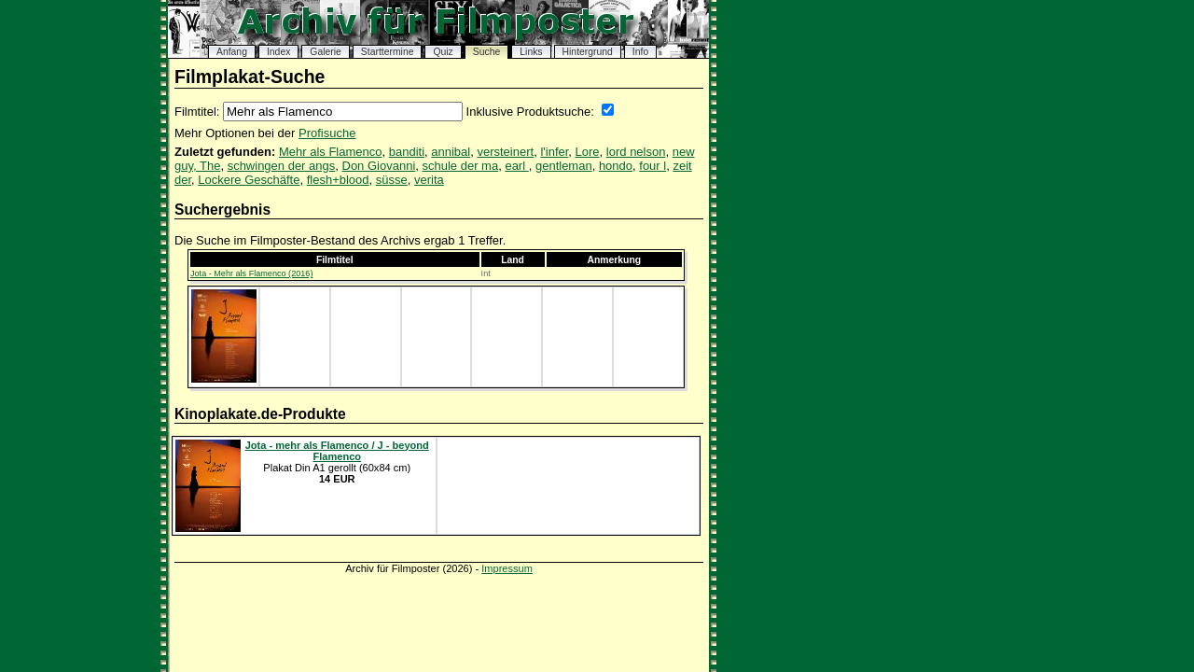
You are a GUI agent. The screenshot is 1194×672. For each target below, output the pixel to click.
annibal (450, 152)
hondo (615, 166)
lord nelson (636, 152)
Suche (486, 52)
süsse (392, 180)
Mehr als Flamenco (330, 152)
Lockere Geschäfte (248, 180)
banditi (406, 152)
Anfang (231, 52)
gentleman (563, 166)
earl (516, 166)
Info (640, 52)
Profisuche (326, 133)
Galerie (325, 52)
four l (652, 166)
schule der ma (461, 166)
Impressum (507, 568)
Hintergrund (587, 52)
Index (278, 52)
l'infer (554, 152)
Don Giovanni (379, 166)
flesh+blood (338, 180)
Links (531, 52)
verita (429, 180)
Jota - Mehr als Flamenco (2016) (251, 273)
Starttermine (387, 52)
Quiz (442, 52)
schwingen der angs (282, 166)
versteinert (505, 152)
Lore (588, 152)
